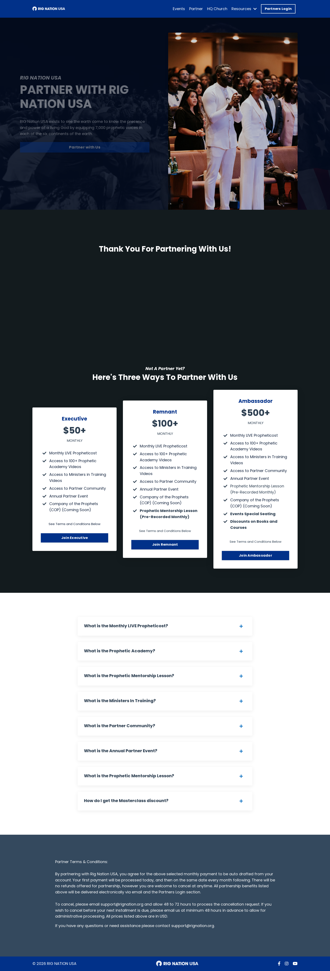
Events (179, 8)
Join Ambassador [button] (255, 555)
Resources (244, 8)
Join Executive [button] (74, 537)
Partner (196, 8)
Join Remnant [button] (165, 544)
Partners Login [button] (278, 8)
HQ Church (217, 8)
